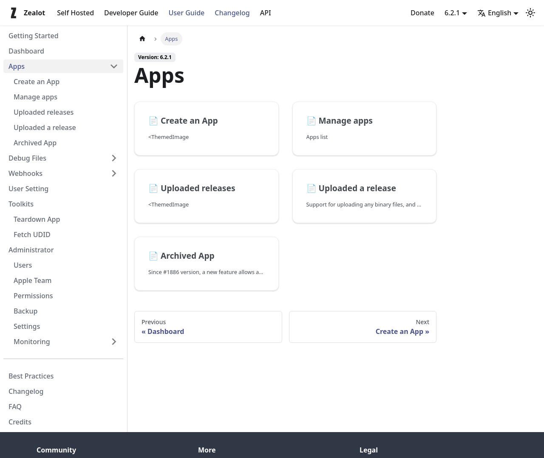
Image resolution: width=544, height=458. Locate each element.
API (265, 12)
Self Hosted (75, 12)
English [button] (494, 12)
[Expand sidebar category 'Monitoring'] (114, 341)
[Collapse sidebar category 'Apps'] (114, 66)
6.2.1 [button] (452, 12)
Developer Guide (131, 12)
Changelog (232, 12)
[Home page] (142, 38)
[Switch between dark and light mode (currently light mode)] (530, 13)
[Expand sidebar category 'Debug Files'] (114, 158)
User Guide (186, 12)
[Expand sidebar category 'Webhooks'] (114, 173)
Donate (422, 12)
